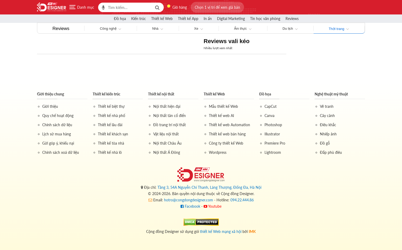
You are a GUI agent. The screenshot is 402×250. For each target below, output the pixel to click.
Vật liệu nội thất (166, 134)
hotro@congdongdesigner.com (188, 200)
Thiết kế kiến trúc (106, 94)
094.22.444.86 (242, 200)
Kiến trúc (138, 18)
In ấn (208, 18)
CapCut (271, 106)
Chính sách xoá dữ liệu (60, 152)
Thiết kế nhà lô (110, 152)
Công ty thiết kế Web (226, 143)
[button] (217, 7)
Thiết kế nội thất (161, 94)
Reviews (292, 18)
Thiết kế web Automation (229, 125)
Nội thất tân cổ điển (169, 115)
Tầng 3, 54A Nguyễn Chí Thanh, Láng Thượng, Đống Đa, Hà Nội (209, 187)
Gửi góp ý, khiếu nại (58, 143)
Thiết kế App (188, 18)
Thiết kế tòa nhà (111, 143)
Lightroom (273, 152)
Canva (269, 115)
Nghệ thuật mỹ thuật (331, 94)
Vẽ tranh (327, 106)
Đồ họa (120, 18)
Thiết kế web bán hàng (227, 134)
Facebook (190, 206)
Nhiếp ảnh (328, 134)
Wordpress (217, 152)
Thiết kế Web (162, 18)
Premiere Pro (275, 143)
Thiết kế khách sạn (113, 134)
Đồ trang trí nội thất (169, 125)
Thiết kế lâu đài (110, 125)
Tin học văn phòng (265, 18)
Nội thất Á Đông (166, 152)
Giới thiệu (50, 106)
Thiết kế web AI (221, 115)
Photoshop (273, 125)
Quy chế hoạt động (57, 115)
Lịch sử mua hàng (56, 134)
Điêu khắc (328, 125)
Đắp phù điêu (331, 152)
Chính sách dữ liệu (57, 125)
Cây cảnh (327, 115)
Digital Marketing (231, 18)
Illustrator (272, 134)
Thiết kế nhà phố (111, 115)
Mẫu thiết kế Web (223, 106)
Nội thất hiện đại (166, 106)
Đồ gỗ (325, 143)
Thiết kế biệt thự (111, 106)
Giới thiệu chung (50, 94)
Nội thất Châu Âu (167, 143)
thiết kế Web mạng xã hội (220, 231)
